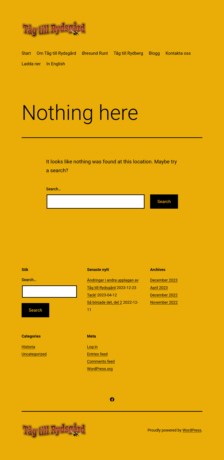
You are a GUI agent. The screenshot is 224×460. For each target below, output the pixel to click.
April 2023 (159, 287)
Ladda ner (31, 63)
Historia (28, 346)
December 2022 (164, 295)
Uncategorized (34, 354)
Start (26, 53)
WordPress (192, 430)
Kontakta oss (178, 53)
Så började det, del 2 (104, 302)
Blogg (154, 53)
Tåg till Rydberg (128, 53)
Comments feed (101, 361)
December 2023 (164, 280)
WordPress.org (100, 368)
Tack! (91, 295)
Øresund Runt (95, 53)
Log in (92, 346)
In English (55, 63)
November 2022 (164, 302)
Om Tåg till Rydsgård (56, 53)
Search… (53, 189)
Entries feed (97, 354)
